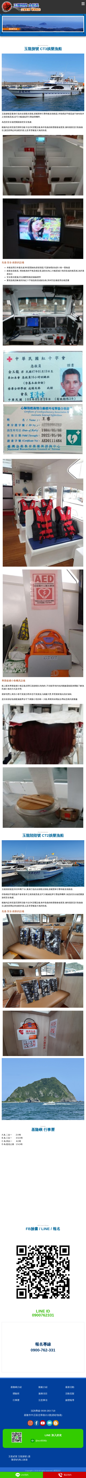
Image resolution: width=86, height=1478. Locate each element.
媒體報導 (69, 1400)
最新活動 (69, 1387)
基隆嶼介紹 (16, 1387)
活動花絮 (69, 1393)
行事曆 (16, 1400)
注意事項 (42, 1400)
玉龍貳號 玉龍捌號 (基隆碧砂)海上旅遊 (19, 1458)
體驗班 (16, 1393)
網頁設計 (57, 1471)
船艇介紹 (42, 1387)
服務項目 (42, 1393)
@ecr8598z (38, 1440)
